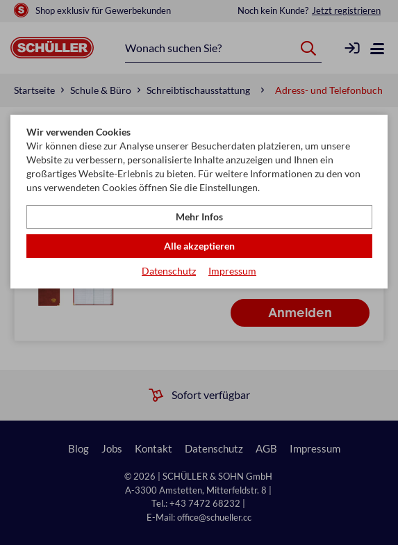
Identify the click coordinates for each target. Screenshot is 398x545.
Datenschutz (169, 271)
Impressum (232, 271)
